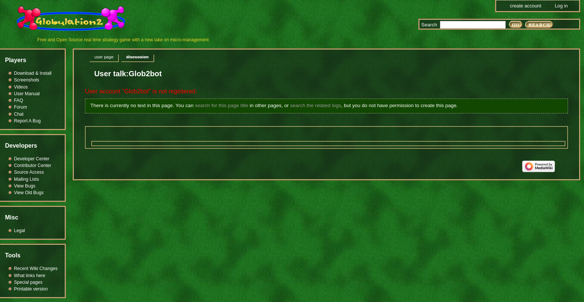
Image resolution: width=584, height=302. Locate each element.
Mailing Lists (26, 179)
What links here (29, 275)
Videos (21, 87)
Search (429, 25)
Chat (19, 114)
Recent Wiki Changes (36, 268)
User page (104, 57)
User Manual (27, 93)
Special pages (28, 282)
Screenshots (26, 80)
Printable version (31, 289)
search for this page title (221, 105)
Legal (19, 230)
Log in (561, 6)
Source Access (29, 172)
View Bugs (24, 186)
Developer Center (32, 158)
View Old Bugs (29, 192)
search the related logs (315, 105)
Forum (20, 107)
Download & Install (33, 73)
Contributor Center (32, 165)
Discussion (137, 57)
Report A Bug (27, 120)
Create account (525, 6)
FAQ (18, 100)
